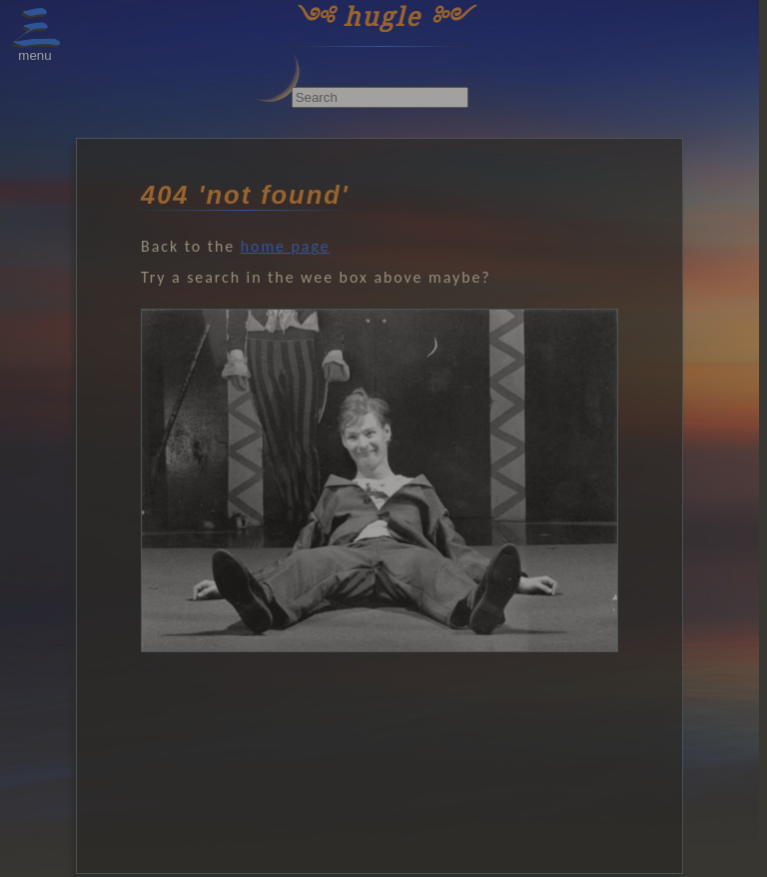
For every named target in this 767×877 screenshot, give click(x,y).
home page (286, 246)
